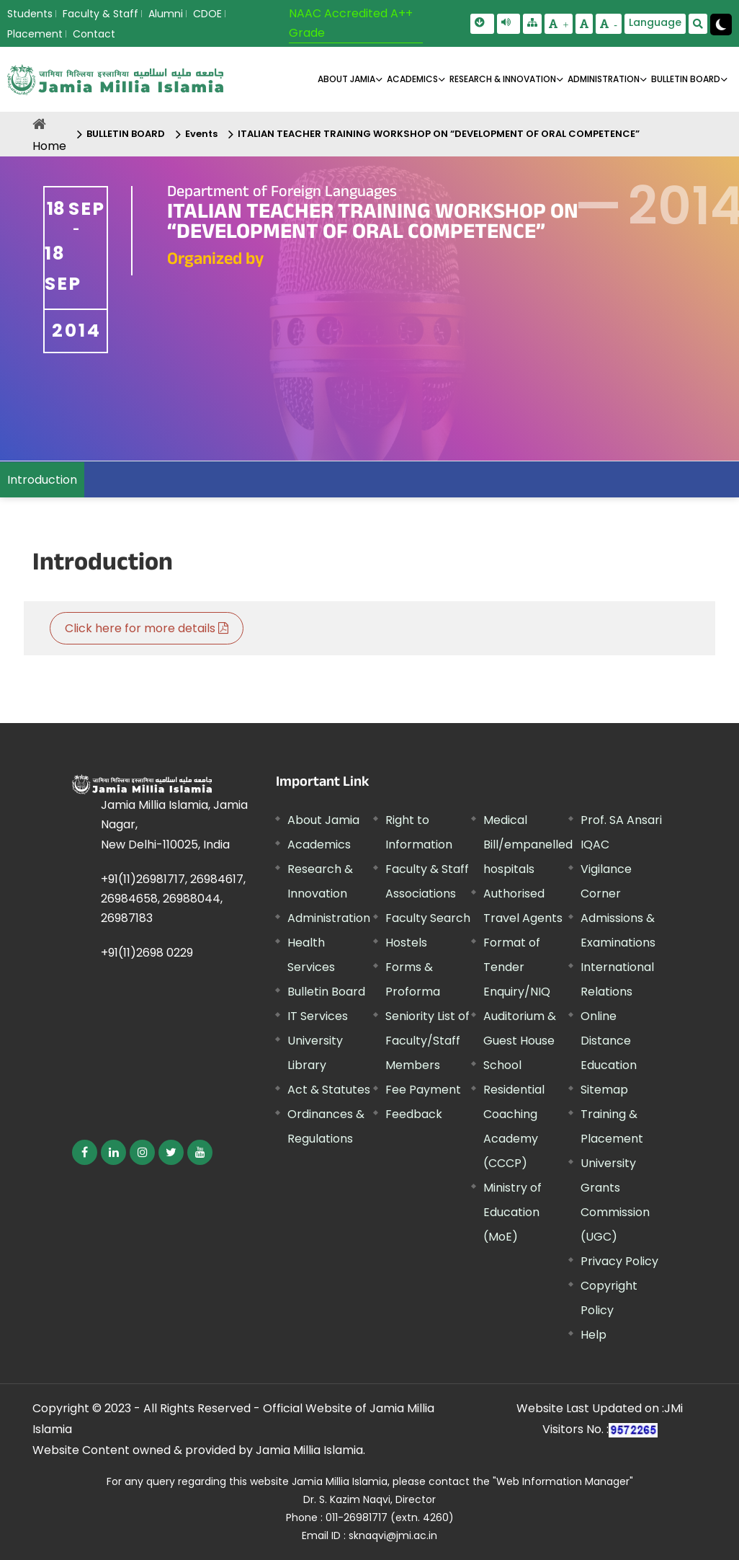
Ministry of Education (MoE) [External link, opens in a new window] (512, 1212)
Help (593, 1334)
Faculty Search (427, 918)
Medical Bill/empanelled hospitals (528, 844)
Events (201, 134)
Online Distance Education (609, 1040)
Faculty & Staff (100, 13)
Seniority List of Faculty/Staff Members (427, 1040)
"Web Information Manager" (563, 1481)
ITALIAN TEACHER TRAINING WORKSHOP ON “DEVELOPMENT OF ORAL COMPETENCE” (439, 134)
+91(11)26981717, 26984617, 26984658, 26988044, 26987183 (173, 898)
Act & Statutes (328, 1089)
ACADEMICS (412, 79)
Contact (94, 34)
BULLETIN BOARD (685, 79)
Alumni (165, 13)
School (502, 1065)
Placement (35, 34)
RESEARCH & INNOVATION (502, 79)
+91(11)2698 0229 (147, 952)
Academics (319, 844)
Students (30, 13)
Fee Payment (423, 1089)
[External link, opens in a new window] (84, 1152)
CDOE (207, 13)
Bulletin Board (326, 991)
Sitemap (604, 1089)
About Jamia (346, 79)
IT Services (317, 1016)
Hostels (406, 942)
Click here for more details (146, 628)
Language (655, 22)
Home (49, 146)
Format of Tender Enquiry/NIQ (516, 967)
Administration (328, 918)
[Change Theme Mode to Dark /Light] (721, 24)
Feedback (413, 1114)
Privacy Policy (619, 1261)
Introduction (42, 479)
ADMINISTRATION (604, 79)
